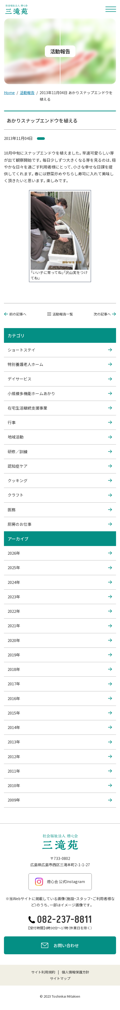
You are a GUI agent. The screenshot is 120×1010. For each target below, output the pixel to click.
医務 (60, 509)
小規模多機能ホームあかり (60, 393)
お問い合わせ (60, 946)
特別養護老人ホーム (60, 364)
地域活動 (60, 436)
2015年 (60, 713)
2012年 (60, 756)
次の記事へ (105, 314)
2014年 (60, 727)
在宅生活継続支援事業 (60, 408)
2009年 (60, 800)
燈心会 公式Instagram (60, 882)
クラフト (60, 495)
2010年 (60, 785)
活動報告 (27, 92)
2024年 (60, 582)
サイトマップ (60, 978)
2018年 (60, 669)
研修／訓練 (60, 451)
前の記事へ (15, 314)
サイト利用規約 (43, 972)
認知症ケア (60, 466)
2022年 (60, 611)
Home (9, 92)
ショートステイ (60, 349)
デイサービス (60, 378)
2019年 (60, 654)
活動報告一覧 (60, 314)
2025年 (60, 567)
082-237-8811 (60, 919)
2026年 (60, 553)
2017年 (60, 683)
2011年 (60, 771)
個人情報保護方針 (75, 972)
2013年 (60, 741)
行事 (60, 422)
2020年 (60, 640)
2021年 (60, 625)
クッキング (60, 480)
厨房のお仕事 (60, 524)
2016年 (60, 698)
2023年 (60, 596)
